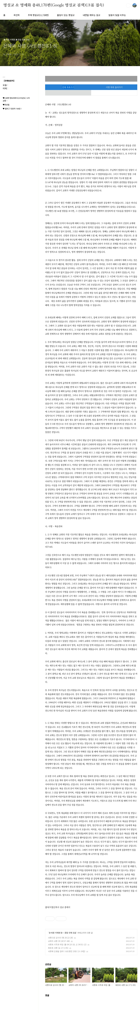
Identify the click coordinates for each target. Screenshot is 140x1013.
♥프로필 (6, 104)
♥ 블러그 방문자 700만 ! (12, 108)
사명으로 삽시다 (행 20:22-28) (60, 937)
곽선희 (17, 15)
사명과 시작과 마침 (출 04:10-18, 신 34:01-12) (67, 944)
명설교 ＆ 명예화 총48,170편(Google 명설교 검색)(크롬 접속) (53, 5)
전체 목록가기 (68, 87)
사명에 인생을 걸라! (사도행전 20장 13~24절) (66, 951)
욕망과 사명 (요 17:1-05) (58, 948)
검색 (128, 5)
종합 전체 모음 (70, 932)
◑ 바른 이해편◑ (55, 932)
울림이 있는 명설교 (66, 15)
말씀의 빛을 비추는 (117, 15)
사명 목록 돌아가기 (114, 87)
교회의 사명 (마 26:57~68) (59, 941)
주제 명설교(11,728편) (38, 15)
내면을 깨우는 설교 (91, 15)
